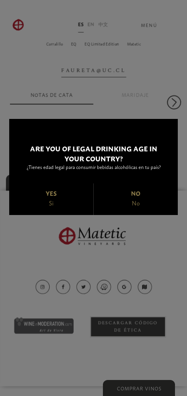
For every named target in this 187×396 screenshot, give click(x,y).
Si (51, 203)
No (136, 203)
